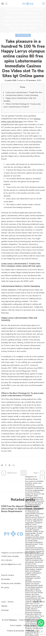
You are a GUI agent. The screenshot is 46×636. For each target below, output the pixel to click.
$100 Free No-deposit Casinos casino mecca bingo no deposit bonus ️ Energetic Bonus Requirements (22, 510)
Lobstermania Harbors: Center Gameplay (22, 95)
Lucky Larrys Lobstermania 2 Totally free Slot (24, 92)
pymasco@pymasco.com (11, 564)
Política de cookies (33, 630)
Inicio (16, 31)
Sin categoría (26, 31)
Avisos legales (16, 625)
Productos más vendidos (11, 583)
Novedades (5, 579)
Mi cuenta (5, 587)
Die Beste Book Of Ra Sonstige (35, 479)
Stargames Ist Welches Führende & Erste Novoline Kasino (35, 476)
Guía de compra (7, 575)
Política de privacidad (15, 630)
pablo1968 (11, 80)
